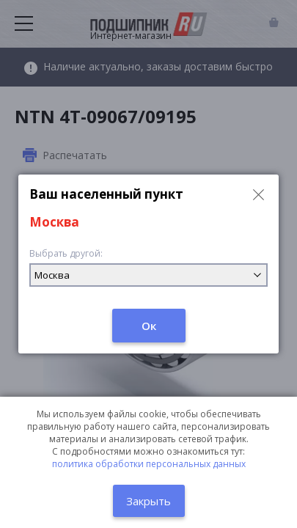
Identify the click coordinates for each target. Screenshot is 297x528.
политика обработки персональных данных (149, 464)
